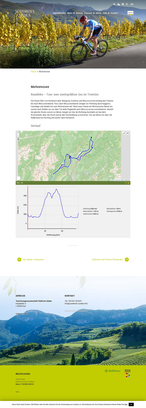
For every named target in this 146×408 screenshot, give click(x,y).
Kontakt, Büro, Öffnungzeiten (76, 311)
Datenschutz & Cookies (25, 382)
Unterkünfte (59, 13)
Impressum (20, 379)
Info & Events (110, 13)
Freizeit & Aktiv (92, 13)
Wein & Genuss (75, 13)
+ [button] (18, 133)
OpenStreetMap (120, 180)
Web (17, 392)
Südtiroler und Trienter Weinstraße (110, 260)
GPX (127, 183)
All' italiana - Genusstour (30, 260)
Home (33, 71)
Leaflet (112, 180)
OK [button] (131, 404)
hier (125, 404)
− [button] (18, 135)
